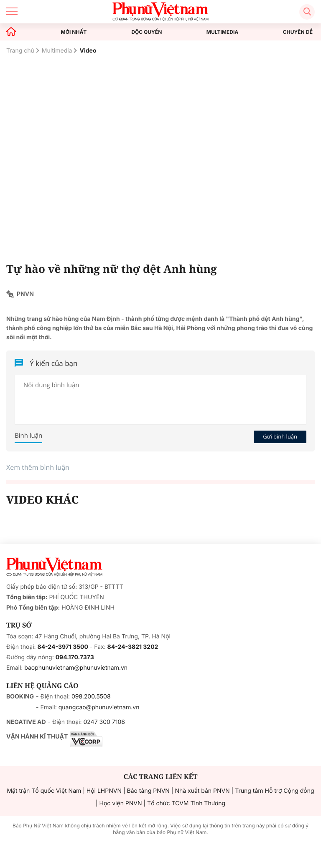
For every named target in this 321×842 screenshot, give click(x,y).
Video (87, 50)
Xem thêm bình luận (37, 467)
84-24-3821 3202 (132, 646)
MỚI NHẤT (74, 32)
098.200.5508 (91, 696)
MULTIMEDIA (222, 32)
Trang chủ (20, 50)
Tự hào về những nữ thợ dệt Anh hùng (111, 268)
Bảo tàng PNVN (148, 790)
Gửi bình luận (280, 436)
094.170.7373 (75, 657)
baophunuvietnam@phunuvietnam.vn (75, 667)
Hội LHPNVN (104, 790)
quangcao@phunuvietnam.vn (99, 707)
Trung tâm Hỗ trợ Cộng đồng (274, 790)
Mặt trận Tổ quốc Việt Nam (44, 790)
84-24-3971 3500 (63, 646)
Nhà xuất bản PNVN (202, 790)
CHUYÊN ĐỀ (298, 32)
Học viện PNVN (120, 803)
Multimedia (57, 50)
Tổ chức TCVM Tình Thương (186, 803)
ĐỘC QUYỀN (146, 32)
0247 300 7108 (104, 722)
